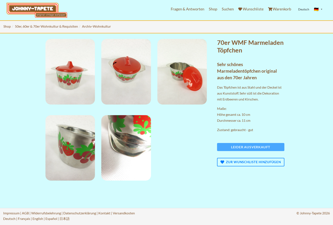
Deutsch (9, 219)
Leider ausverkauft (250, 147)
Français (24, 219)
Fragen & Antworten (187, 9)
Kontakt (104, 213)
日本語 (64, 219)
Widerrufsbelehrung (46, 213)
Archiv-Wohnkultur (96, 26)
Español (51, 219)
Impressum (11, 213)
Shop (213, 9)
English (37, 219)
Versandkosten (124, 213)
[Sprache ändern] (318, 9)
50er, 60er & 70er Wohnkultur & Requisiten (46, 26)
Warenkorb (279, 9)
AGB (25, 213)
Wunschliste (251, 9)
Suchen (228, 9)
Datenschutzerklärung (79, 213)
